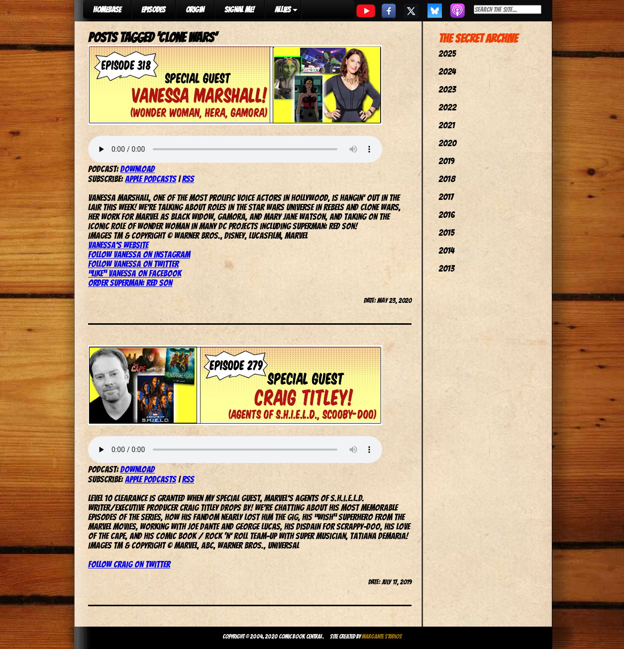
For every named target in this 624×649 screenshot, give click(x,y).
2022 (447, 107)
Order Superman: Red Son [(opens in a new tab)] (130, 282)
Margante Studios (382, 636)
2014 (446, 250)
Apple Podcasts (150, 179)
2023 (447, 89)
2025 (447, 53)
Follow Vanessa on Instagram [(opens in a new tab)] (139, 254)
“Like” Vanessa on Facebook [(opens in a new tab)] (134, 273)
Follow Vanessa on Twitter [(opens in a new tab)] (133, 264)
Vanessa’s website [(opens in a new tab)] (118, 245)
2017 (445, 196)
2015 (446, 232)
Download (137, 169)
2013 (446, 268)
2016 (446, 214)
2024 (447, 71)
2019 (446, 161)
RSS (188, 179)
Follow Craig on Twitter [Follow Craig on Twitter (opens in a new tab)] (129, 564)
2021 (446, 125)
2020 (447, 143)
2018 (446, 179)
